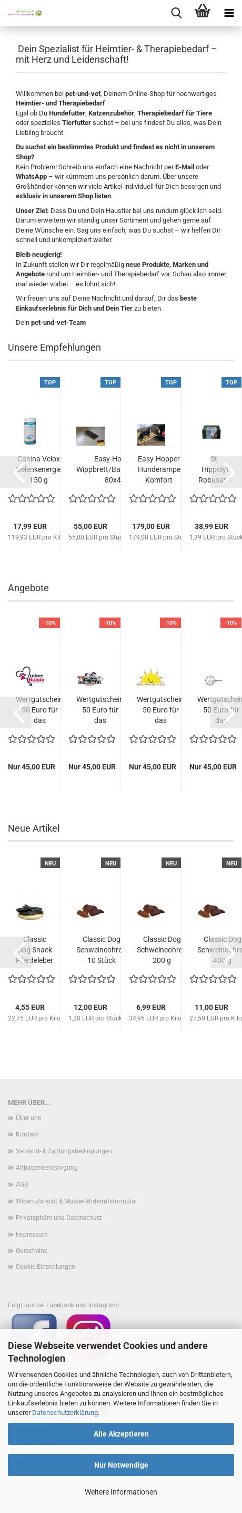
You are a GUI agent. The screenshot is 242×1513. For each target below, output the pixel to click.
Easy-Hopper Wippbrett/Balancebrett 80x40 (115, 469)
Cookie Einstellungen (45, 1266)
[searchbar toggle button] (176, 13)
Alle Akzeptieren (121, 1434)
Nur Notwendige (121, 1465)
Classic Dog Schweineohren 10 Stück (101, 950)
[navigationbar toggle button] (229, 13)
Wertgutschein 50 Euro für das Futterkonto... (39, 710)
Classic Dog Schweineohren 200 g (162, 950)
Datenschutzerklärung (65, 1412)
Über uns (28, 1118)
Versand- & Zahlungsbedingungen (64, 1151)
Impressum (32, 1234)
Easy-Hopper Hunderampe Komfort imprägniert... (159, 470)
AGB (22, 1184)
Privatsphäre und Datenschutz (59, 1217)
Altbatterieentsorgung (47, 1167)
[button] (16, 472)
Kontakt (27, 1134)
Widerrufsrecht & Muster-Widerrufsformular (76, 1201)
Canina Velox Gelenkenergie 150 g (39, 469)
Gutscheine (31, 1251)
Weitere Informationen (121, 1492)
